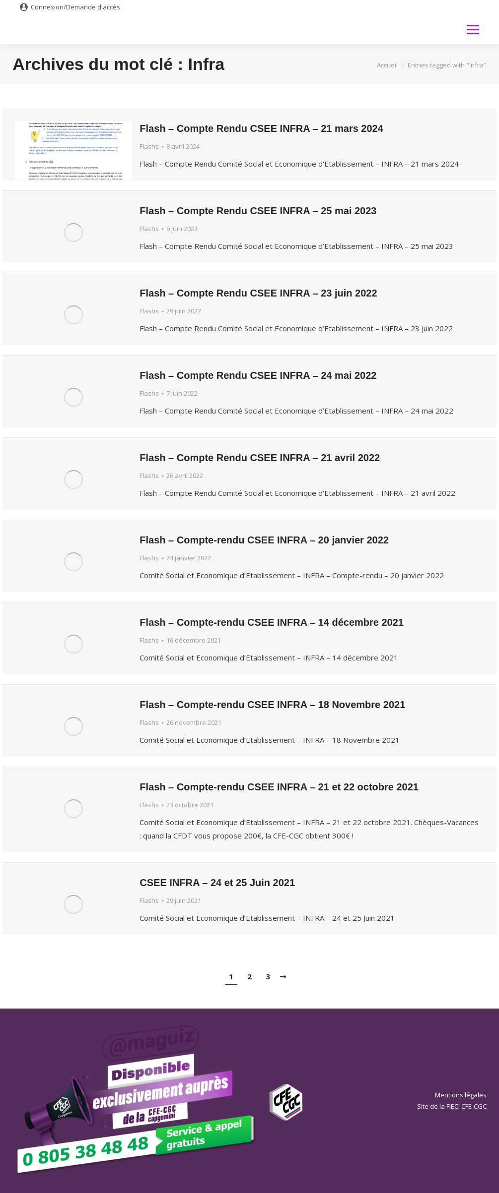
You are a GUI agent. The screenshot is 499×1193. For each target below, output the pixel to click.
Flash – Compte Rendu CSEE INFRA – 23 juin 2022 (258, 293)
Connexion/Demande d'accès (75, 6)
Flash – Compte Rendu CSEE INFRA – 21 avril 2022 (260, 457)
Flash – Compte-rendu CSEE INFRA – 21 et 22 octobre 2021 (279, 786)
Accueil (387, 64)
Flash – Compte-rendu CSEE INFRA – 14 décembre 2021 (272, 622)
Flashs (149, 146)
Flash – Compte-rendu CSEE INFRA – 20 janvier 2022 (264, 540)
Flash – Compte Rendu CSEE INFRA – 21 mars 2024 (261, 128)
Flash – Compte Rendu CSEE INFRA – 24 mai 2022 (258, 375)
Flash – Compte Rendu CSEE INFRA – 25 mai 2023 (258, 210)
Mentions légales (461, 1094)
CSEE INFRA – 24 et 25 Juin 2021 (217, 882)
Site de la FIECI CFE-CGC (452, 1106)
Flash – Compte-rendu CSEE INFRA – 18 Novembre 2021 (272, 704)
